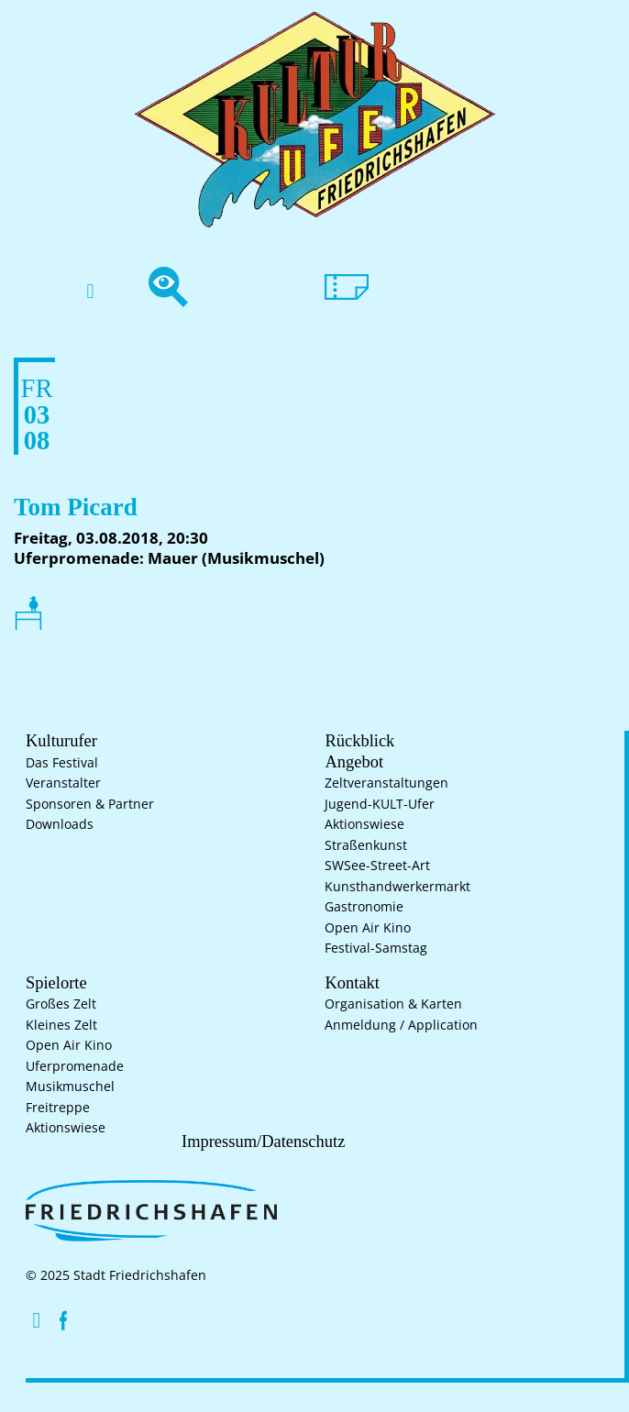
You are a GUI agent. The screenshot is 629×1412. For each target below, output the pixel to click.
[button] (90, 292)
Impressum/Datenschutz (255, 1143)
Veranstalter (63, 785)
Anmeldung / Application (401, 1027)
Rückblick (354, 742)
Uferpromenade (75, 1068)
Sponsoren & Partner (90, 806)
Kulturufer (56, 742)
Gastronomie (364, 908)
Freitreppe (58, 1109)
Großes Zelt (61, 1006)
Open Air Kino (368, 929)
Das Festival (62, 764)
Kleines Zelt (61, 1027)
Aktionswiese (364, 826)
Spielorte (53, 984)
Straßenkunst (366, 847)
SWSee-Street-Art (377, 867)
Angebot (349, 763)
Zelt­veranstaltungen (386, 785)
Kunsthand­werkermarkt (397, 888)
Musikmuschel (70, 1088)
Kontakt (348, 984)
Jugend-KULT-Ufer (380, 806)
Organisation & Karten (393, 1006)
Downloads (60, 826)
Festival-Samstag (376, 950)
